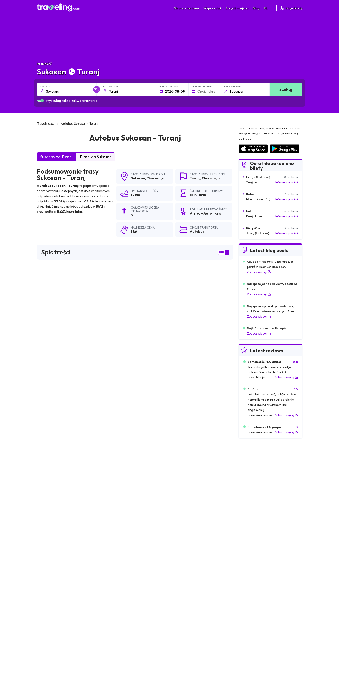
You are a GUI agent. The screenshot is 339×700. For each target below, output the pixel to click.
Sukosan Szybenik (181, 530)
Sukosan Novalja (115, 545)
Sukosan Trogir (49, 530)
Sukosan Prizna (114, 552)
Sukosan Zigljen (114, 574)
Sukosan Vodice (50, 582)
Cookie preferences (192, 637)
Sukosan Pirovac (50, 538)
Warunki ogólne (188, 628)
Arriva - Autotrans (54, 316)
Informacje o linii (286, 182)
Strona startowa (186, 8)
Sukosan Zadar (49, 523)
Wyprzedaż (212, 8)
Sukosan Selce (179, 567)
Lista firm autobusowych (257, 637)
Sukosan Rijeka (179, 582)
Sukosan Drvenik (115, 589)
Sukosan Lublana (50, 574)
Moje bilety (291, 8)
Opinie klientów (251, 632)
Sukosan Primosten (117, 596)
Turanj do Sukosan (95, 156)
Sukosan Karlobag (182, 545)
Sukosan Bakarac (51, 560)
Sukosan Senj (178, 560)
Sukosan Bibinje (49, 552)
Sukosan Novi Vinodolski (186, 538)
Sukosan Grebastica (183, 596)
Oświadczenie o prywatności (197, 632)
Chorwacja (155, 178)
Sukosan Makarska (52, 596)
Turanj (195, 178)
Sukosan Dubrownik (117, 560)
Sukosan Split (113, 523)
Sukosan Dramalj (115, 567)
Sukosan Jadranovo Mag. (57, 545)
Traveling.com (104, 683)
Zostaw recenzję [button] (211, 468)
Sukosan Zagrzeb (116, 530)
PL (268, 8)
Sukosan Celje (113, 582)
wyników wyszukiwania (54, 288)
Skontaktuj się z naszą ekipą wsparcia (74, 650)
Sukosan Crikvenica (182, 574)
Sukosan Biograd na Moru (122, 538)
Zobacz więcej (259, 272)
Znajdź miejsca (236, 8)
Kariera (246, 628)
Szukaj (285, 89)
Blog (256, 8)
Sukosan (138, 178)
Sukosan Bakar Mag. (183, 552)
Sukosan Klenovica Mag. (56, 589)
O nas (118, 632)
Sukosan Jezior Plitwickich (187, 523)
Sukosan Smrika (50, 567)
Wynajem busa (251, 641)
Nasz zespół (122, 637)
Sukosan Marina (180, 589)
